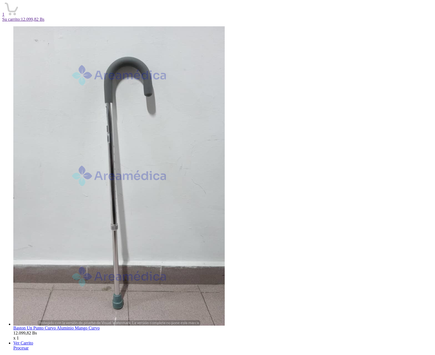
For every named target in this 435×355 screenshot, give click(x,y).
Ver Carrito (23, 343)
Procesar (21, 348)
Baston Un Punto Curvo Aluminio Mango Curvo (56, 328)
